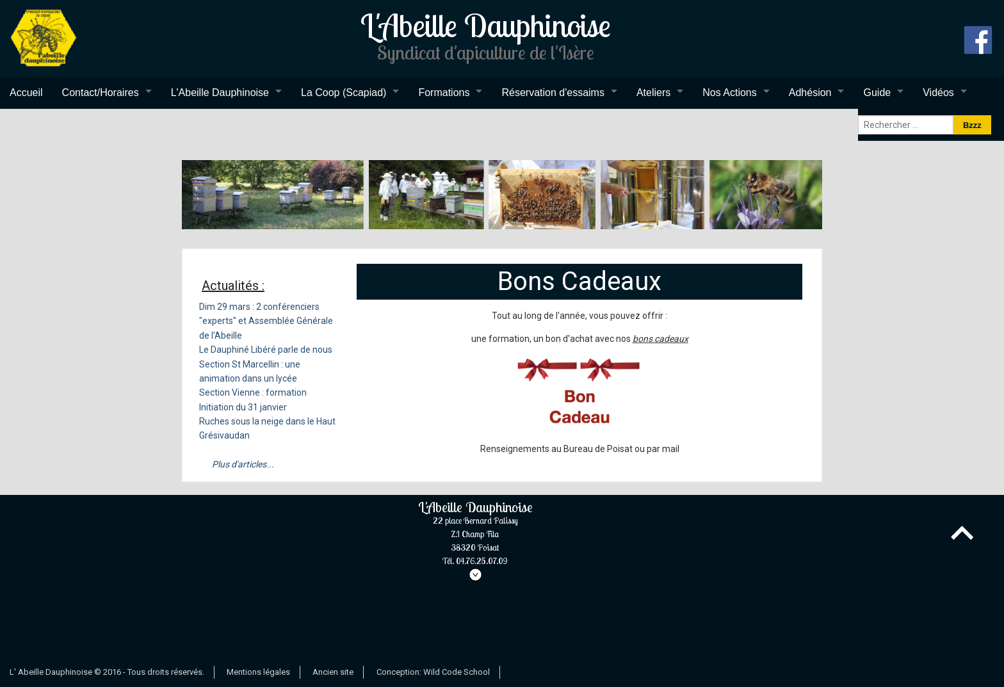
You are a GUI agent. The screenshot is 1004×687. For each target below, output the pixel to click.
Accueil (26, 92)
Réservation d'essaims (552, 92)
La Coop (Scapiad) (343, 92)
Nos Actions (729, 92)
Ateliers (653, 92)
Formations (443, 92)
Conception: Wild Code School (433, 672)
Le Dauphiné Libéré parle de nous (265, 349)
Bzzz (972, 125)
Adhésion (810, 92)
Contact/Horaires (100, 92)
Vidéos (938, 92)
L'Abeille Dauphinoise (220, 92)
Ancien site (332, 672)
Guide (877, 92)
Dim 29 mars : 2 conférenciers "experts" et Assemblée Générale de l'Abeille (266, 321)
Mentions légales (258, 672)
